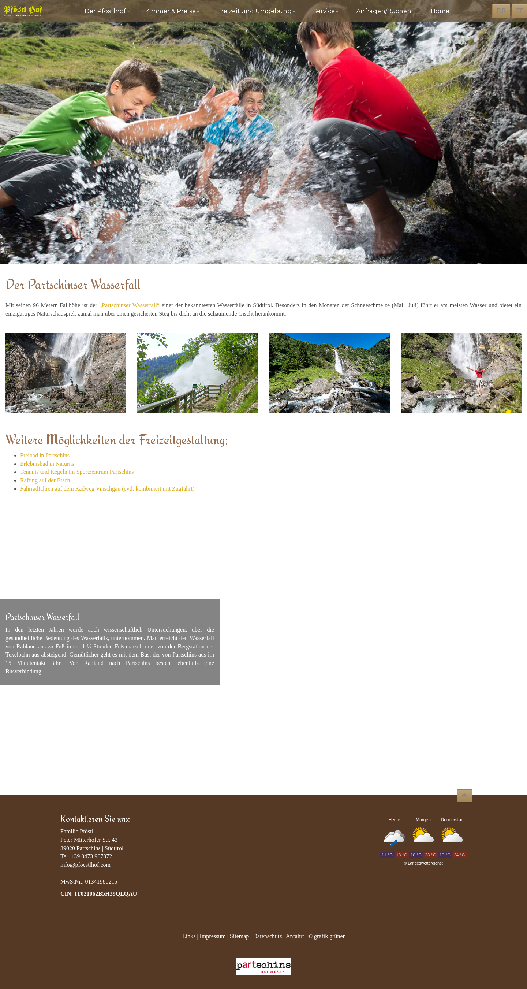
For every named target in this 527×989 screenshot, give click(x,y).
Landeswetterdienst (425, 863)
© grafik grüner (326, 936)
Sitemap (239, 936)
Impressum (213, 936)
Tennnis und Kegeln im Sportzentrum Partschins (77, 472)
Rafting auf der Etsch (45, 480)
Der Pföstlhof (107, 11)
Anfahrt (295, 936)
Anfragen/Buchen (385, 11)
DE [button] (501, 11)
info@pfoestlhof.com (85, 865)
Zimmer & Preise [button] (173, 11)
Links (188, 936)
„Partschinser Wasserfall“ (129, 305)
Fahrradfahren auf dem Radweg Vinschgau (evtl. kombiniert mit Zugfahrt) (107, 489)
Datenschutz (267, 936)
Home (440, 11)
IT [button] (519, 11)
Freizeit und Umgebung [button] (257, 11)
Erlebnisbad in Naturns (47, 464)
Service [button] (326, 11)
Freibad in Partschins (45, 455)
